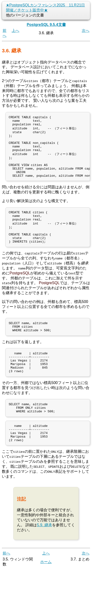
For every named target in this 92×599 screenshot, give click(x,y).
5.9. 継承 (44, 554)
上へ (15, 31)
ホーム (46, 591)
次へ (85, 31)
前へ (6, 583)
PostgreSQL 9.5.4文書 (46, 25)
